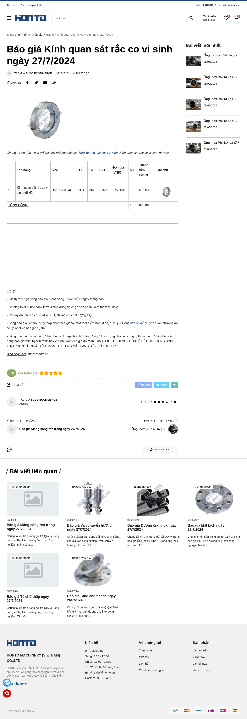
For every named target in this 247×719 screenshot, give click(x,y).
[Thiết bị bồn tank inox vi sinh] (98, 152)
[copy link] (54, 83)
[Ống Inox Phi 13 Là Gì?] (193, 104)
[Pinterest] (167, 402)
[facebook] (155, 402)
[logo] (30, 18)
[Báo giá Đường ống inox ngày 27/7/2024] (153, 499)
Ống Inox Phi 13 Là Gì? (221, 99)
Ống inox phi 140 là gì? (221, 55)
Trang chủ (145, 650)
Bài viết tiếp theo (161, 420)
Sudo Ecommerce (39, 73)
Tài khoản (12, 5)
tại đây (112, 307)
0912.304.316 (94, 650)
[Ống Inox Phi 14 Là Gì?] (193, 83)
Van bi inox (200, 663)
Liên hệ (143, 663)
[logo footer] (37, 643)
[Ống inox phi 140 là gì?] (193, 61)
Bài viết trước (21, 420)
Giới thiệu (145, 657)
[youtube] (175, 402)
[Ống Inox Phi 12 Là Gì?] (193, 126)
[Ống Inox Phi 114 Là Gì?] (193, 148)
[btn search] (191, 18)
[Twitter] (163, 402)
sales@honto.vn (231, 5)
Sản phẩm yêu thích (31, 5)
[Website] (159, 402)
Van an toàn (200, 650)
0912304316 (209, 5)
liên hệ (134, 323)
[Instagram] (171, 402)
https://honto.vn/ (38, 354)
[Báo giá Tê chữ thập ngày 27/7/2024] (33, 570)
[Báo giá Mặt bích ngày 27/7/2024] (214, 499)
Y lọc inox (199, 657)
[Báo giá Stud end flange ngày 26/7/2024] (93, 570)
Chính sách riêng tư (151, 670)
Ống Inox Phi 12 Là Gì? (221, 121)
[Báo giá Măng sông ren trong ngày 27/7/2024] (33, 499)
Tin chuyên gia (21, 487)
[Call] (7, 693)
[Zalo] (7, 682)
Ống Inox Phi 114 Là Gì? (221, 142)
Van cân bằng (201, 670)
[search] (124, 18)
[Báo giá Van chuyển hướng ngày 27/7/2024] (93, 499)
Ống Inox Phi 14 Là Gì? (221, 77)
